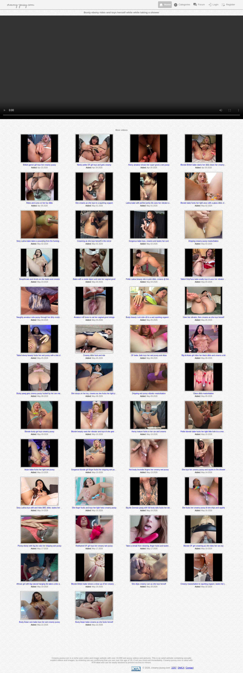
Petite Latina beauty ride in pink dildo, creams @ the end (149, 279)
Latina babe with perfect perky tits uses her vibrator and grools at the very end (158, 203)
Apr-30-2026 (152, 168)
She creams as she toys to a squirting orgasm (94, 203)
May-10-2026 (97, 434)
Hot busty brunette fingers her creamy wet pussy (149, 470)
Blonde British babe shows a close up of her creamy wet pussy (97, 584)
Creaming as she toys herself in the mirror (94, 241)
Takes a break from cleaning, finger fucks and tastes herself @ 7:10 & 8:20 (156, 546)
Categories (181, 4)
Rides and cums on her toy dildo (39, 203)
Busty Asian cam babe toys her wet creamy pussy (39, 622)
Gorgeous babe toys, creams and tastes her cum (149, 241)
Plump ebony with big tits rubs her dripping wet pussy (39, 546)
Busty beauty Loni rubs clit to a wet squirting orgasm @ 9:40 (150, 317)
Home (165, 4)
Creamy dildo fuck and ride (94, 355)
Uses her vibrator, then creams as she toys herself (203, 317)
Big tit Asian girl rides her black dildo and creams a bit (203, 355)
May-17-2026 (42, 549)
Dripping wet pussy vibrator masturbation (149, 393)
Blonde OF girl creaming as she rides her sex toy (203, 546)
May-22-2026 (42, 625)
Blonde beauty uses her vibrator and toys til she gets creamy (96, 432)
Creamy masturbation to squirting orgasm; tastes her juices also (206, 584)
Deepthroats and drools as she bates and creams (39, 279)
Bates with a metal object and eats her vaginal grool (94, 279)
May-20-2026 (152, 587)
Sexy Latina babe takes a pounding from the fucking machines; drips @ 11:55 (48, 241)
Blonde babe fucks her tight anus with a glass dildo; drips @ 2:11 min (208, 203)
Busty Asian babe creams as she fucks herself (94, 622)
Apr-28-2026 (97, 168)
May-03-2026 (206, 244)
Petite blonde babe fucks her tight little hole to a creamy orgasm (206, 432)
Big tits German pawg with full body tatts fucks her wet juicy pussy (153, 508)
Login (212, 4)
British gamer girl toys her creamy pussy (39, 165)
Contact (189, 668)
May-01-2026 (97, 206)
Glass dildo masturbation (203, 393)
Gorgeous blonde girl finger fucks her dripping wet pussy (94, 470)
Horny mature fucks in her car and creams (149, 432)
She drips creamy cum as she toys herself (149, 584)
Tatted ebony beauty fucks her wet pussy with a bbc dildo (39, 355)
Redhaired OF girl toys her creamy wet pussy (94, 546)
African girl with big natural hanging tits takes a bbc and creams (42, 584)
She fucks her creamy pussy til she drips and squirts (203, 508)
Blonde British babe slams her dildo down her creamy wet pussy (206, 165)
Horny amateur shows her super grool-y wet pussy (149, 165)
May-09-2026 (152, 396)
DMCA (181, 668)
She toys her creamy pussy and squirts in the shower (203, 470)
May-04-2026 (152, 282)
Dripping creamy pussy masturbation (203, 241)
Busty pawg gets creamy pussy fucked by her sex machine (40, 393)
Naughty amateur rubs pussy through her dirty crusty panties (41, 317)
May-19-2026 (206, 549)
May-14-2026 (206, 472)
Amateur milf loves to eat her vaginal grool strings (94, 317)
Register (228, 4)
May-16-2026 (152, 511)
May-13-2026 (42, 472)
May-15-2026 (97, 511)
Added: (34, 168)
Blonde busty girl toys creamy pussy (39, 432)
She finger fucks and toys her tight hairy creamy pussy (94, 508)
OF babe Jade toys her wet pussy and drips (149, 355)
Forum (199, 4)
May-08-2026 (152, 358)
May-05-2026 (152, 320)
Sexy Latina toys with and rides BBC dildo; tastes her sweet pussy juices (46, 508)
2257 (173, 668)
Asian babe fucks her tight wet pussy (39, 470)
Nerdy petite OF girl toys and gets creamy (94, 165)
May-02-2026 (206, 206)
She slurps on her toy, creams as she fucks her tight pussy (95, 393)
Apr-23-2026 (43, 168)
